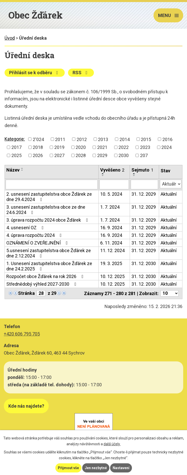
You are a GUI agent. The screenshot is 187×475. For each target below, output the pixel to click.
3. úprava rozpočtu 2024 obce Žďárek (48, 220)
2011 (60, 139)
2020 (81, 147)
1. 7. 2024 (110, 207)
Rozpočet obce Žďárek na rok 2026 (46, 276)
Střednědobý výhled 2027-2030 (42, 284)
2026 (38, 155)
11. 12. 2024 (112, 250)
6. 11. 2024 (111, 243)
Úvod (10, 38)
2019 (59, 147)
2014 (125, 139)
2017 (16, 147)
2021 (102, 147)
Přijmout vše (68, 468)
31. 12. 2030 (143, 263)
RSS (81, 72)
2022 (123, 147)
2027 (59, 155)
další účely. (112, 444)
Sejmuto (142, 170)
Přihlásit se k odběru (34, 72)
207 (144, 155)
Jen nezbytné (96, 468)
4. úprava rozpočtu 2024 (35, 235)
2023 (145, 147)
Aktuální (169, 194)
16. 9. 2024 (111, 227)
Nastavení (121, 468)
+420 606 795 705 (22, 333)
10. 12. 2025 (112, 276)
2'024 (38, 139)
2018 (38, 147)
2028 (81, 155)
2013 (103, 139)
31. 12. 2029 (143, 194)
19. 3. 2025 (111, 263)
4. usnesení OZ (26, 227)
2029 (102, 155)
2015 (146, 139)
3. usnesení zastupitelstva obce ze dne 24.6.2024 (45, 209)
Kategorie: (15, 139)
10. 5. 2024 (111, 194)
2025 (16, 155)
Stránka (26, 293)
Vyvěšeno (112, 170)
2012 (82, 139)
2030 (123, 155)
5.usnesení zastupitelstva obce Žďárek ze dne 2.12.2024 (48, 253)
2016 (167, 139)
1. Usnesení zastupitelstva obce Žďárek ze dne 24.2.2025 (49, 266)
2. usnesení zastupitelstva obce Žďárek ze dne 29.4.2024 (49, 196)
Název (13, 170)
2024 (166, 147)
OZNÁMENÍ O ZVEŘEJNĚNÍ (38, 243)
